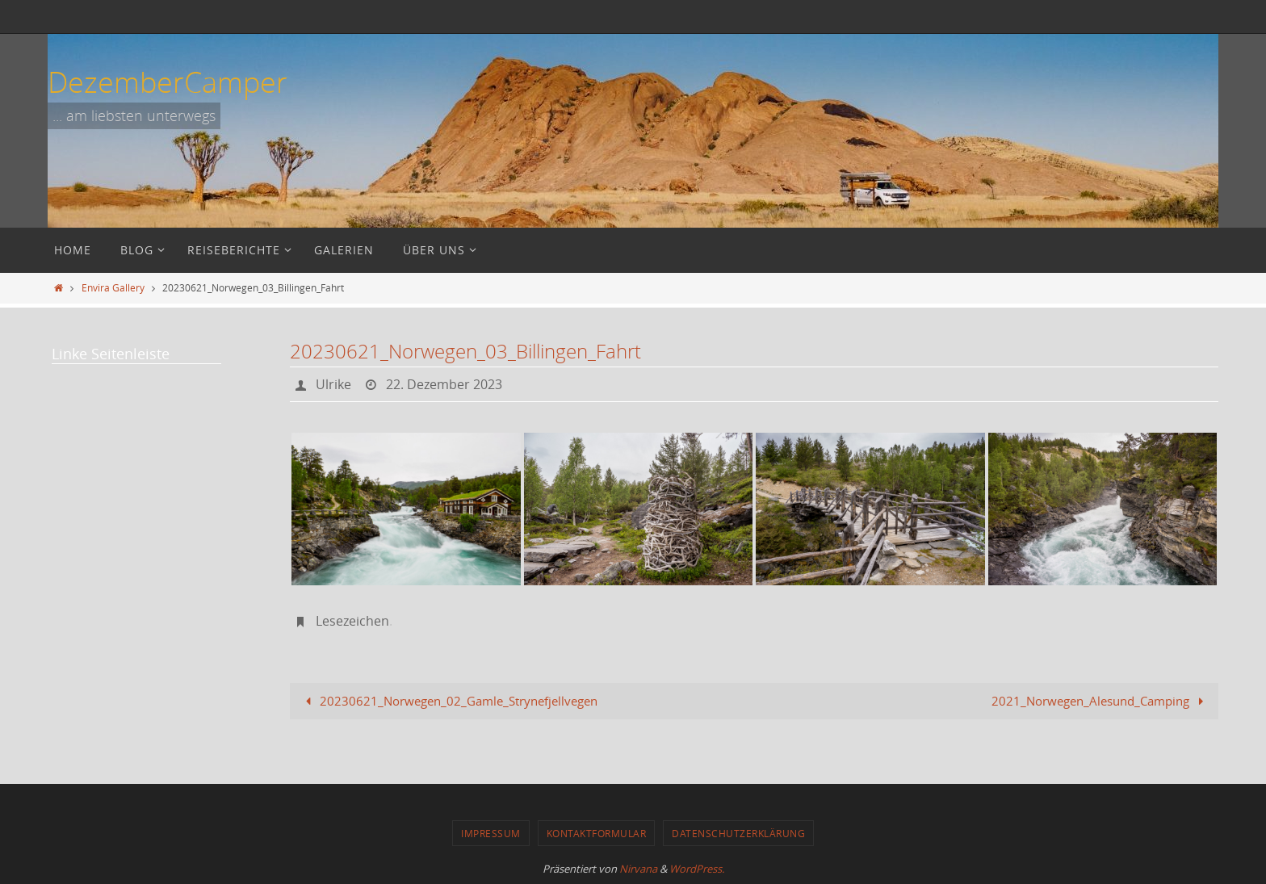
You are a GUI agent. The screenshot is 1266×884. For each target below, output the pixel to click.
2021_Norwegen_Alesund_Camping (1100, 701)
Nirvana (638, 868)
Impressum (491, 833)
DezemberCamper (167, 81)
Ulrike (333, 384)
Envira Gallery (113, 287)
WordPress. (696, 868)
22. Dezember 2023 (444, 384)
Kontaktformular (597, 833)
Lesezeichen (352, 621)
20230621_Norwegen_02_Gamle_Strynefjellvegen (448, 701)
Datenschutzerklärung (738, 833)
